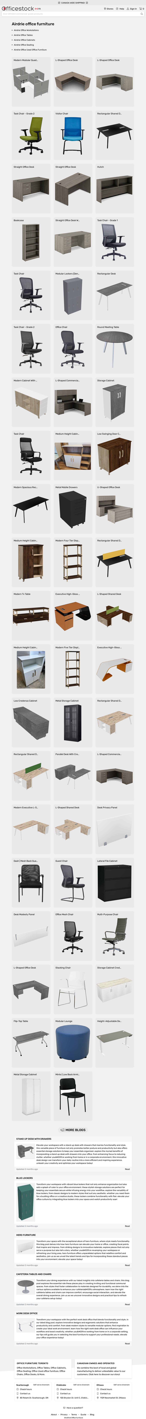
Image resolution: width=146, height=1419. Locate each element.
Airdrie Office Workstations (26, 30)
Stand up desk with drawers (33, 1139)
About (54, 1414)
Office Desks (30, 1374)
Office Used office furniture (45, 1371)
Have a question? (73, 1408)
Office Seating (24, 1371)
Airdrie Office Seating (24, 45)
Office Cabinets (58, 1368)
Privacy (64, 1414)
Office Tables (43, 1368)
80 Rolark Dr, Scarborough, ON (32, 1398)
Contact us (25, 1393)
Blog (92, 1414)
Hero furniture (26, 1235)
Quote (83, 1414)
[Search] (71, 14)
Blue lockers (24, 1178)
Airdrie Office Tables (23, 35)
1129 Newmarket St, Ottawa (111, 1398)
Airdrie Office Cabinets (24, 40)
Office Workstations (26, 1368)
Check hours (26, 1389)
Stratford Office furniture (73, 1418)
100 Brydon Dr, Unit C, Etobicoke (73, 1398)
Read (127, 1169)
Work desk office (27, 1313)
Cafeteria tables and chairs (33, 1274)
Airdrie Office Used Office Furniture (30, 50)
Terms (74, 1414)
